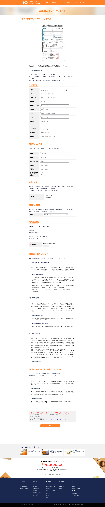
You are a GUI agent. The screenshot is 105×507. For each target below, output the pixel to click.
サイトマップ (39, 504)
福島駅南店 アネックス (37, 492)
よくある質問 (75, 2)
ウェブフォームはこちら (51, 474)
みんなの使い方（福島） (77, 485)
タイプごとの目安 (23, 485)
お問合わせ (82, 2)
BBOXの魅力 (54, 2)
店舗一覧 (47, 2)
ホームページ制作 (75, 495)
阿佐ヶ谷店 (35, 496)
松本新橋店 (35, 485)
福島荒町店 (35, 486)
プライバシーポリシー (30, 504)
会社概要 (21, 504)
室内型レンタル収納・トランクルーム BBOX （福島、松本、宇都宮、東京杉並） (69, 504)
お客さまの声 (74, 483)
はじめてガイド (61, 2)
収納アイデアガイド (63, 486)
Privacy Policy (53, 419)
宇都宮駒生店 (35, 494)
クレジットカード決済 (50, 490)
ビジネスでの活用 (23, 486)
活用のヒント (61, 485)
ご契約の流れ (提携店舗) (50, 486)
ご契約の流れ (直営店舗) (50, 485)
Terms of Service (60, 419)
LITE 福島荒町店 (36, 488)
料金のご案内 (48, 488)
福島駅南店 (35, 490)
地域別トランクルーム (76, 488)
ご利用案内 (68, 2)
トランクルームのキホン (64, 483)
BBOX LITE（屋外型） (24, 488)
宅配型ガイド (61, 488)
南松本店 (34, 483)
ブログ (73, 486)
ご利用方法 (48, 483)
